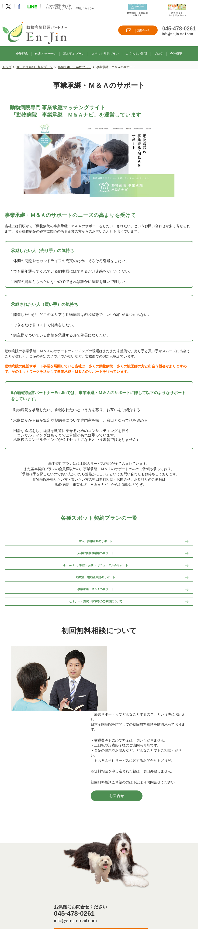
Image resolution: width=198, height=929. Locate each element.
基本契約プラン (73, 48)
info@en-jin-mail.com (177, 34)
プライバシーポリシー (102, 905)
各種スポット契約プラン (74, 61)
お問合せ (137, 30)
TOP (22, 900)
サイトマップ (132, 905)
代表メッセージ (45, 48)
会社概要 (176, 48)
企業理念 (22, 48)
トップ (6, 61)
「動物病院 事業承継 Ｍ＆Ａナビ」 (81, 481)
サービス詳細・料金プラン (35, 61)
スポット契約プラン (105, 48)
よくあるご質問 (136, 48)
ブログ (158, 48)
